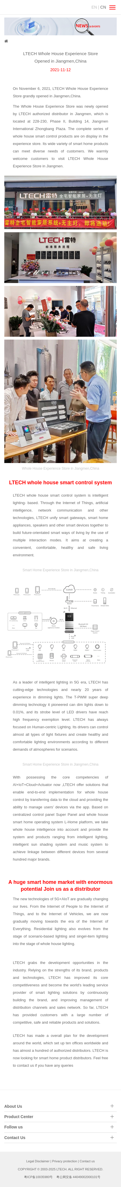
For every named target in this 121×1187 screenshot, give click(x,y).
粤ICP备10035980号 (38, 1177)
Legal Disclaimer (37, 1161)
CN (103, 7)
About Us (13, 1106)
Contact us (87, 1161)
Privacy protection (64, 1161)
